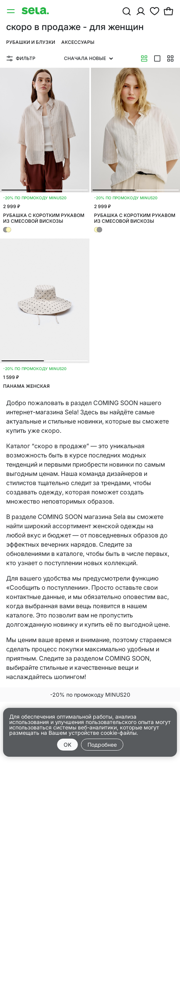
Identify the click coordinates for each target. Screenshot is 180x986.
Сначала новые (88, 58)
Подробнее (102, 744)
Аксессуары (77, 42)
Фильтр (21, 58)
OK (67, 744)
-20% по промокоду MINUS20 (90, 694)
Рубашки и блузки (30, 42)
